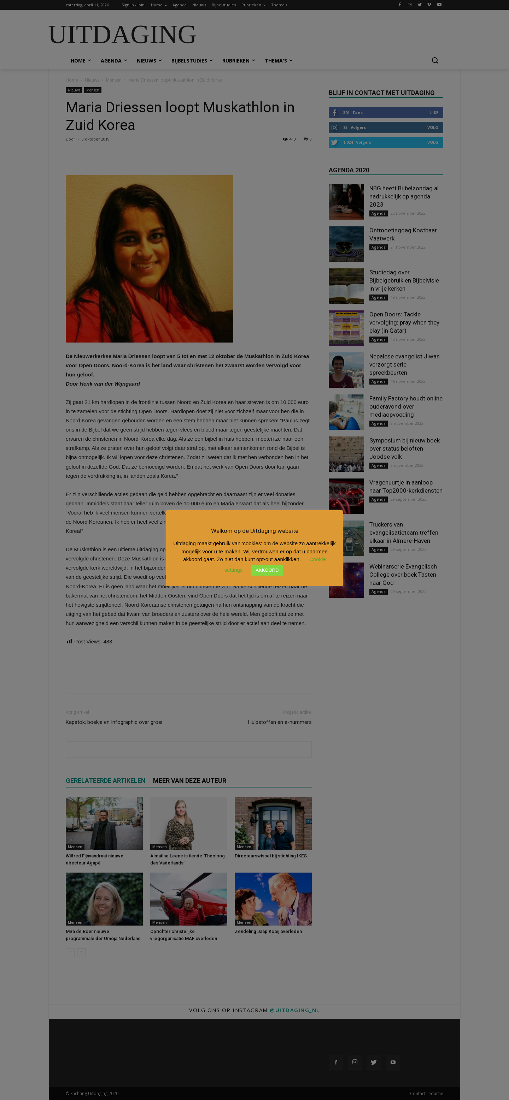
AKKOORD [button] (267, 570)
